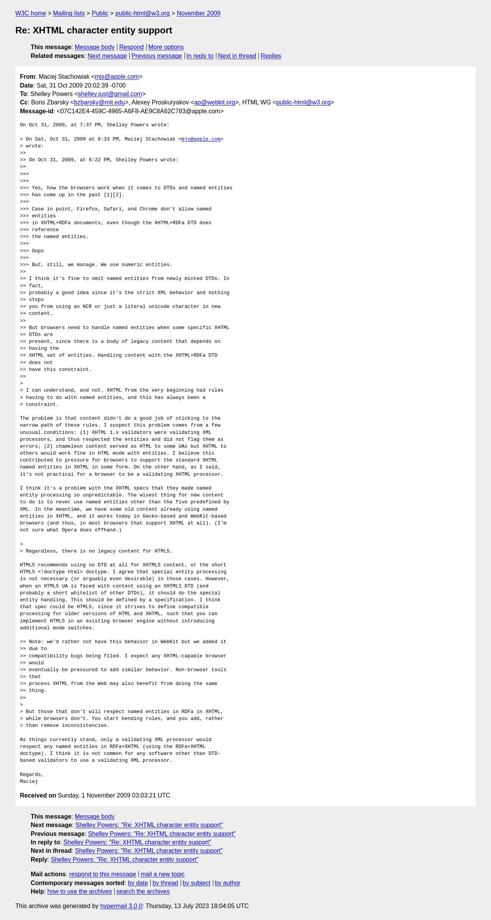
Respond (131, 47)
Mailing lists (69, 13)
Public (100, 13)
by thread (165, 883)
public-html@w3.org (142, 13)
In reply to (199, 56)
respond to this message (102, 874)
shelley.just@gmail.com (110, 94)
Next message (107, 56)
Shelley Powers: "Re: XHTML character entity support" (149, 825)
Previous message (157, 56)
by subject (196, 883)
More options (166, 47)
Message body (95, 47)
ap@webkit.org (214, 102)
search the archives (143, 891)
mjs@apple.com (117, 76)
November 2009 (199, 13)
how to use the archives (80, 891)
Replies (271, 56)
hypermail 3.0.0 (121, 906)
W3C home (30, 13)
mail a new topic (163, 874)
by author (228, 883)
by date (138, 883)
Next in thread (237, 56)
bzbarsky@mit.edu (99, 102)
